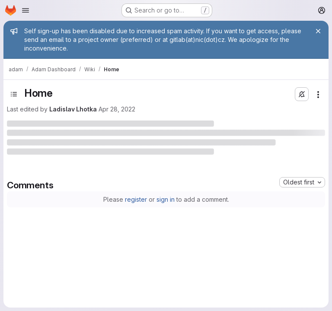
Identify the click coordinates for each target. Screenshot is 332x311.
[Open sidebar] (14, 94)
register (136, 199)
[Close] (318, 31)
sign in (165, 199)
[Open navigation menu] (25, 10)
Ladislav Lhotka (73, 109)
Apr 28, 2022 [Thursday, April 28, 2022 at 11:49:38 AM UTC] (117, 109)
